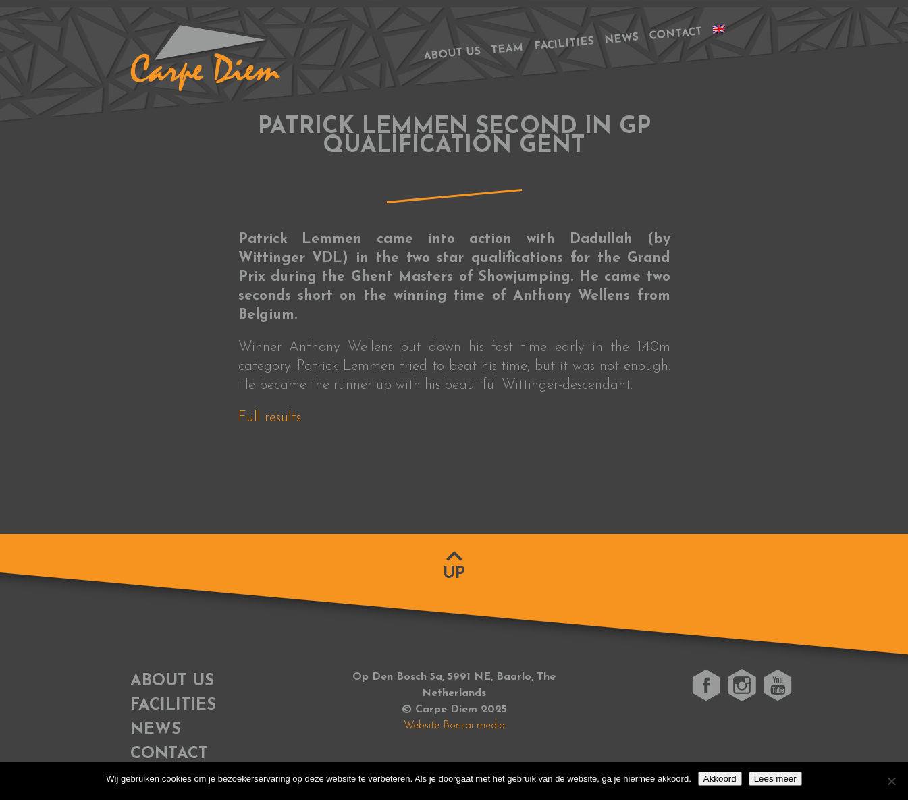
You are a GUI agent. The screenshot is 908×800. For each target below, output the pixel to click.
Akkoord (720, 779)
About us (452, 53)
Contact (675, 34)
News (621, 39)
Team (506, 49)
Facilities (563, 44)
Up (454, 574)
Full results (269, 417)
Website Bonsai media (454, 725)
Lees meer (775, 779)
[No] (891, 781)
